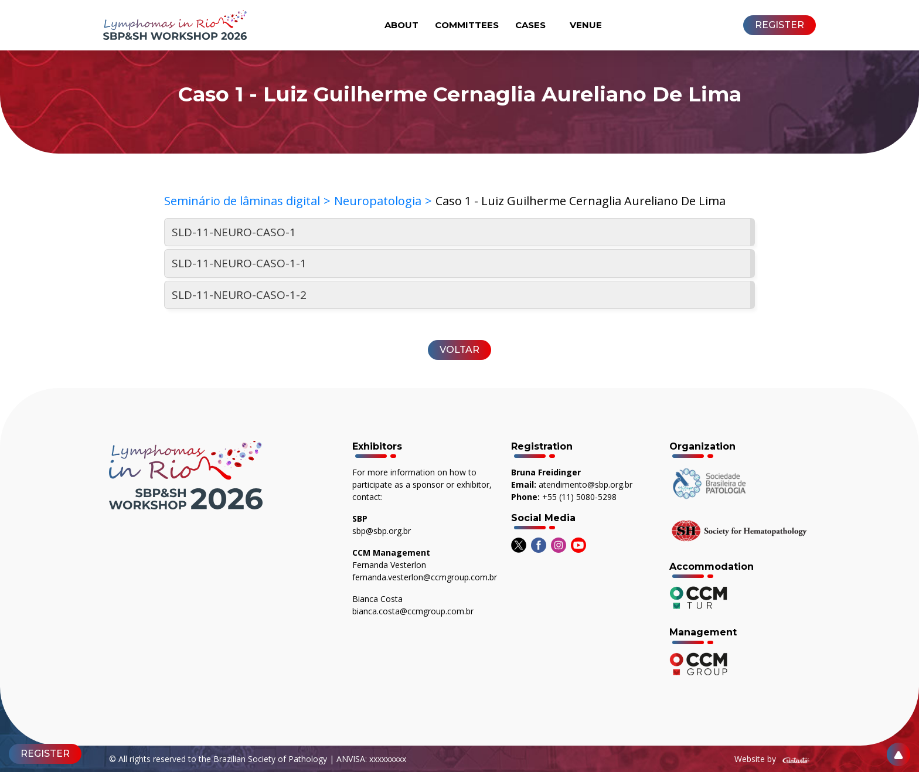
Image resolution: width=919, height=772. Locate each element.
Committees (467, 24)
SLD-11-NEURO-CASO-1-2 (239, 294)
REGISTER (779, 24)
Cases (530, 24)
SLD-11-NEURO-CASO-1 (234, 232)
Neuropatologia (377, 201)
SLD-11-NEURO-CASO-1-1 (239, 263)
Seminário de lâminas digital (242, 201)
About (401, 24)
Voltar (459, 349)
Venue (586, 24)
